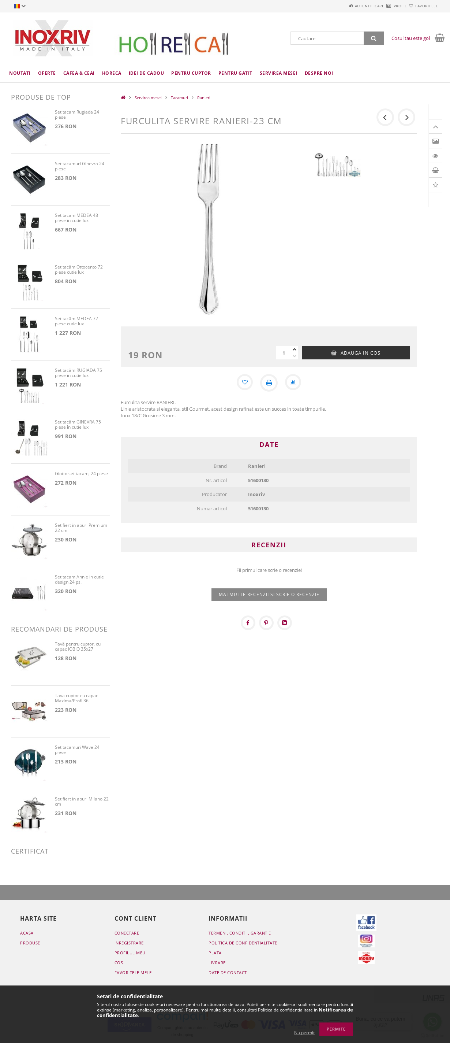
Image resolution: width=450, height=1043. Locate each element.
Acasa (27, 933)
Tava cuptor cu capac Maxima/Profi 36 (76, 698)
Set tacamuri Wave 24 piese (77, 750)
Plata (215, 952)
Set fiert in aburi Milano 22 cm (82, 801)
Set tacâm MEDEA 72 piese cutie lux (76, 321)
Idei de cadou (146, 73)
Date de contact (228, 972)
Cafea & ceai (79, 73)
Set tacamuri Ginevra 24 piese (79, 166)
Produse (30, 943)
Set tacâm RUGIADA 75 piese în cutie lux (78, 373)
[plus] (294, 349)
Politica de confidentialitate (243, 943)
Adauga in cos (360, 352)
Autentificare (348, 5)
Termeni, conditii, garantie (240, 933)
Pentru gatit (235, 73)
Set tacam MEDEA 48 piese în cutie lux (76, 218)
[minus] (294, 356)
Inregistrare (129, 943)
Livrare (217, 962)
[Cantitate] (283, 352)
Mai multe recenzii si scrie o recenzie (269, 594)
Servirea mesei (278, 73)
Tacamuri (179, 97)
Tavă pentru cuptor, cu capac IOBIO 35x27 (78, 646)
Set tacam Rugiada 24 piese (77, 115)
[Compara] (294, 383)
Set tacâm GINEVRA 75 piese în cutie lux (78, 424)
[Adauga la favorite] (244, 383)
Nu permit (304, 1032)
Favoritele (422, 5)
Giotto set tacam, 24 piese (81, 474)
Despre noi (319, 73)
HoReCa (111, 73)
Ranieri (203, 97)
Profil (387, 5)
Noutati (20, 73)
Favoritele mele (133, 972)
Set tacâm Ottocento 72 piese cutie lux (79, 270)
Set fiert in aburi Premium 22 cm (81, 528)
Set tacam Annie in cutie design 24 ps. (79, 579)
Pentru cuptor (191, 73)
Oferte (47, 73)
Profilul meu (130, 952)
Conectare (127, 933)
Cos (119, 962)
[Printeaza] (269, 383)
